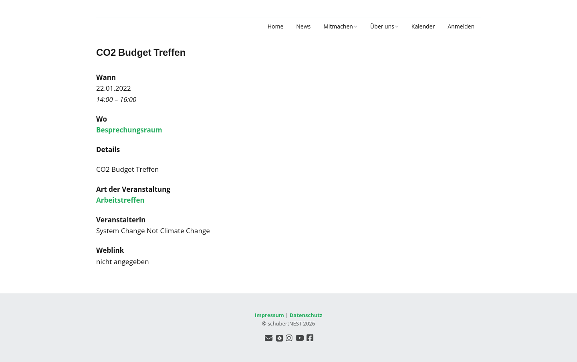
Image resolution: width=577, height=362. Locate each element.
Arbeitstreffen (120, 200)
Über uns (382, 26)
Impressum (269, 315)
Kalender (423, 26)
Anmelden (461, 26)
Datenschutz (306, 315)
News (303, 26)
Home (276, 26)
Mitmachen (338, 26)
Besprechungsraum (129, 129)
